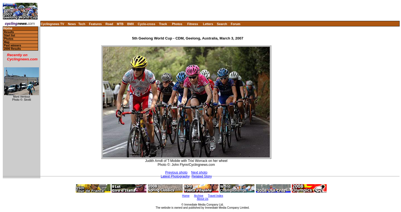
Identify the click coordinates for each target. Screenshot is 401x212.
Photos (177, 24)
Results (9, 32)
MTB (120, 24)
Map (6, 42)
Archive (198, 195)
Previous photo (176, 172)
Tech (81, 24)
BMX (130, 24)
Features (95, 24)
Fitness (192, 24)
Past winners (12, 45)
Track (163, 24)
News (72, 24)
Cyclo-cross (146, 24)
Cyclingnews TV (52, 24)
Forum (235, 24)
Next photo (199, 172)
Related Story (202, 176)
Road (109, 24)
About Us (202, 198)
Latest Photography (175, 176)
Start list (9, 35)
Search (222, 24)
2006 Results (12, 48)
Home (7, 28)
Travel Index (215, 195)
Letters (208, 24)
